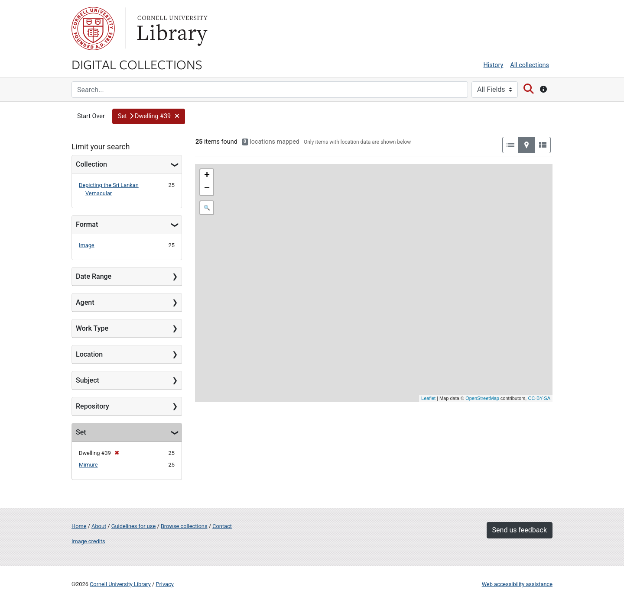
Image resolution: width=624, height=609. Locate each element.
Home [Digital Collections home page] (79, 526)
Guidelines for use (133, 526)
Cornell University (93, 28)
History (494, 65)
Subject (87, 380)
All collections (529, 65)
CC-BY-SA (539, 398)
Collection (91, 164)
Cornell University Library (120, 584)
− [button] (207, 188)
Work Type (92, 328)
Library (171, 28)
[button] (148, 116)
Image (86, 245)
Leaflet (428, 398)
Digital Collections (137, 64)
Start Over (91, 116)
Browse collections (184, 526)
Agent (85, 302)
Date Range (93, 276)
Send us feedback (519, 530)
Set (81, 432)
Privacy (164, 584)
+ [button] (207, 175)
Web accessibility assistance (517, 584)
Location (89, 354)
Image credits (88, 541)
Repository (92, 406)
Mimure (88, 464)
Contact (222, 526)
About (98, 526)
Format (87, 224)
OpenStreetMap (482, 398)
